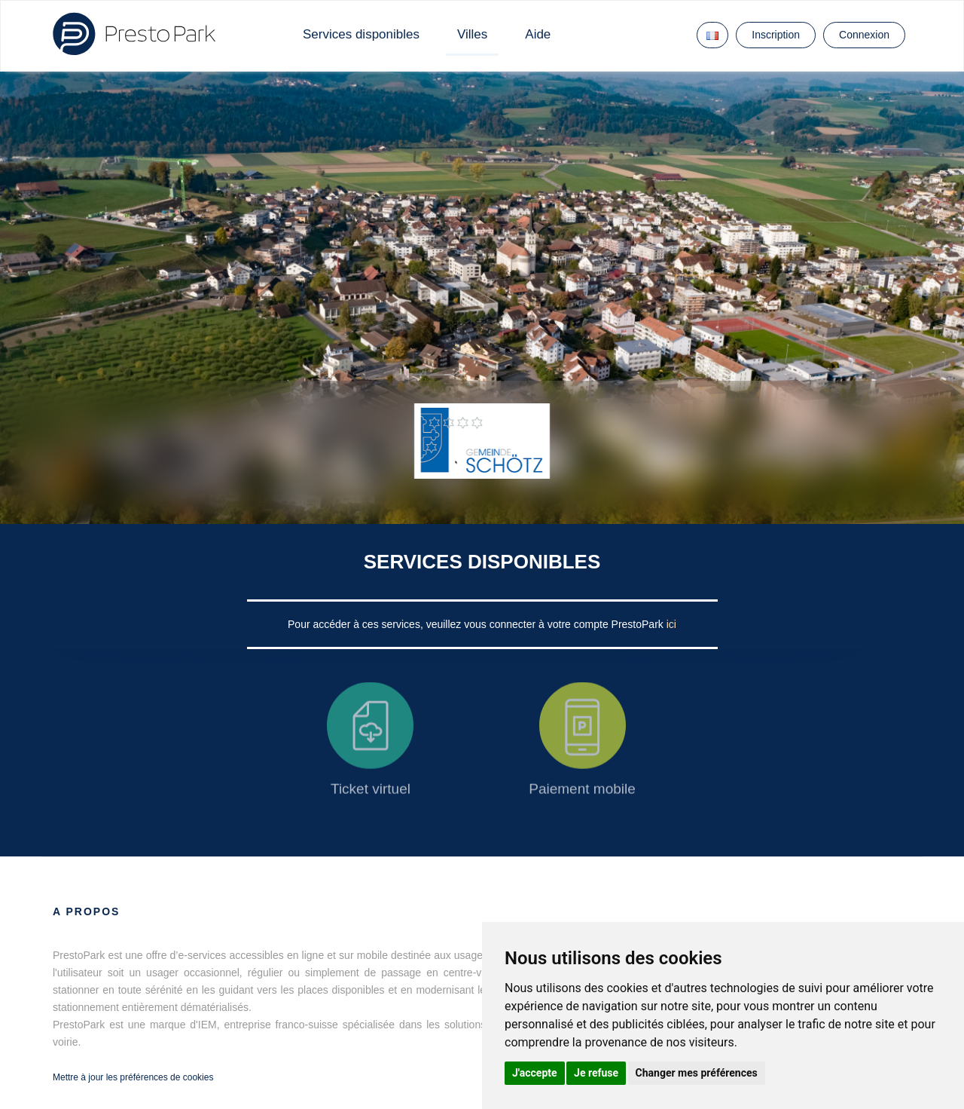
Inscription (776, 35)
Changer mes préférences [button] (697, 1073)
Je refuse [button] (596, 1073)
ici (671, 624)
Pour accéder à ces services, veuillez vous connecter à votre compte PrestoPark (477, 624)
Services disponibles (361, 34)
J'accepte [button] (534, 1073)
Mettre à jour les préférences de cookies (133, 1077)
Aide (538, 34)
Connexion (864, 35)
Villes (472, 34)
